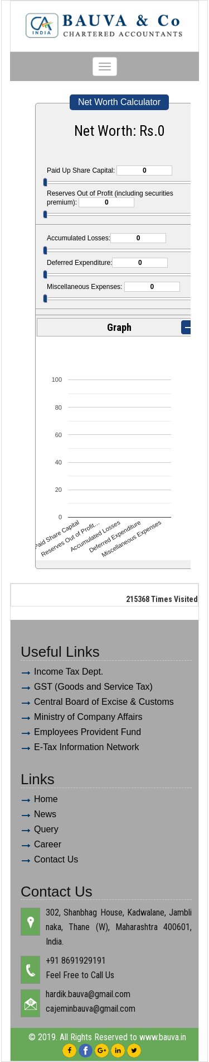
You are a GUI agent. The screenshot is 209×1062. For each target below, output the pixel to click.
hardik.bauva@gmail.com (88, 994)
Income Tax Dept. (68, 671)
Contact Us (56, 859)
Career (47, 844)
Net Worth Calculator (119, 102)
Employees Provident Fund (87, 732)
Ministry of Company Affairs (88, 717)
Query (46, 829)
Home (46, 799)
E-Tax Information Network (86, 747)
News (45, 814)
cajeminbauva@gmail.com (90, 1008)
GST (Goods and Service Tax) (93, 686)
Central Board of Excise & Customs (104, 702)
